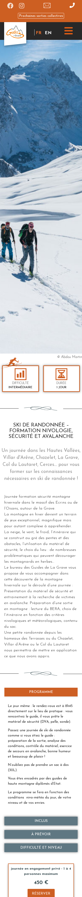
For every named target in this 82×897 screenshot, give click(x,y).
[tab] (41, 692)
